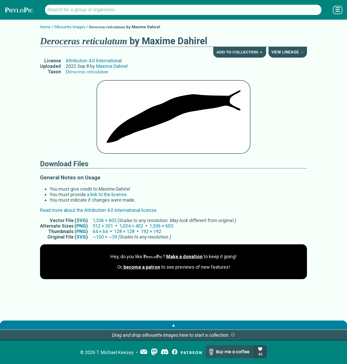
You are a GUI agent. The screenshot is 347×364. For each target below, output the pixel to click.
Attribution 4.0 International (94, 60)
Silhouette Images (69, 27)
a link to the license (107, 194)
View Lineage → (287, 52)
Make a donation (184, 256)
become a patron (142, 267)
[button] (233, 335)
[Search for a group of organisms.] (183, 10)
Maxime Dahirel (112, 66)
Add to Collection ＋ (239, 52)
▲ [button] (173, 325)
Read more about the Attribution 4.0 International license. (99, 210)
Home (45, 27)
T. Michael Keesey (115, 352)
